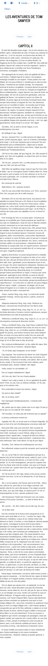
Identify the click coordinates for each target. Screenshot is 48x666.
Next (29, 37)
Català (23, 3)
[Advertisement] (24, 28)
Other (7, 9)
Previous (20, 37)
